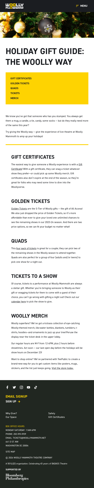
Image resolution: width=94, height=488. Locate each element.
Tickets (15, 93)
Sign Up (11, 401)
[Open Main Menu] (82, 6)
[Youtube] (28, 387)
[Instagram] (21, 387)
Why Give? (11, 413)
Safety (51, 413)
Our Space (11, 417)
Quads (14, 88)
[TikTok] (35, 387)
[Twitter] (14, 387)
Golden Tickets (19, 83)
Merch (14, 98)
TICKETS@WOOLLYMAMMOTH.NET (29, 437)
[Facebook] (7, 387)
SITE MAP (10, 451)
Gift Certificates (21, 78)
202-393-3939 (20, 434)
